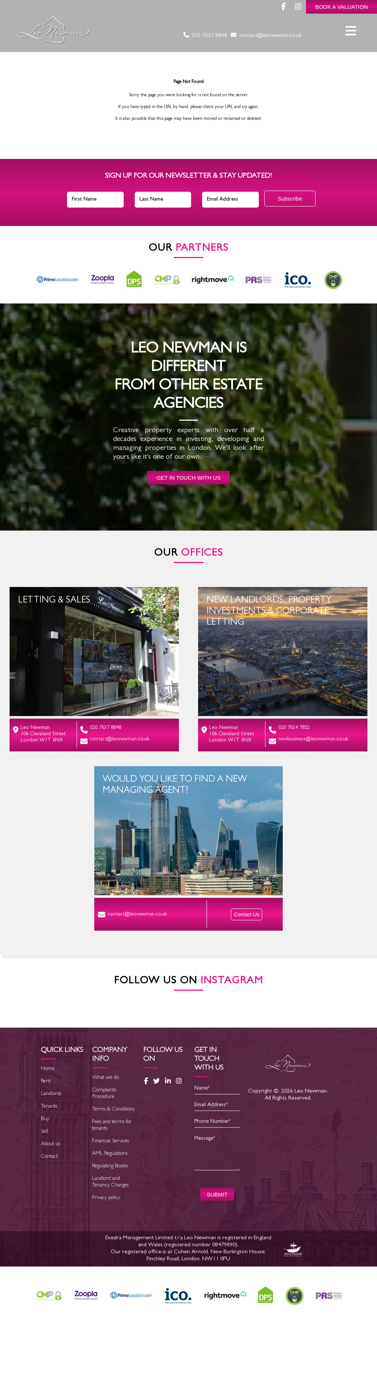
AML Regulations (109, 1206)
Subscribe (290, 198)
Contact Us (246, 914)
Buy (45, 1171)
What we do (105, 1130)
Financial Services (110, 1193)
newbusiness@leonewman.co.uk (308, 741)
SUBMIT (217, 1246)
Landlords (51, 1146)
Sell (44, 1184)
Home (48, 1121)
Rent (45, 1133)
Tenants (49, 1158)
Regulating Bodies (110, 1218)
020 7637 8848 (205, 36)
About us (50, 1196)
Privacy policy (106, 1250)
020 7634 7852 (289, 729)
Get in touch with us (188, 478)
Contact (49, 1209)
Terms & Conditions (113, 1161)
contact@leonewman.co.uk (266, 36)
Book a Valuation (341, 7)
